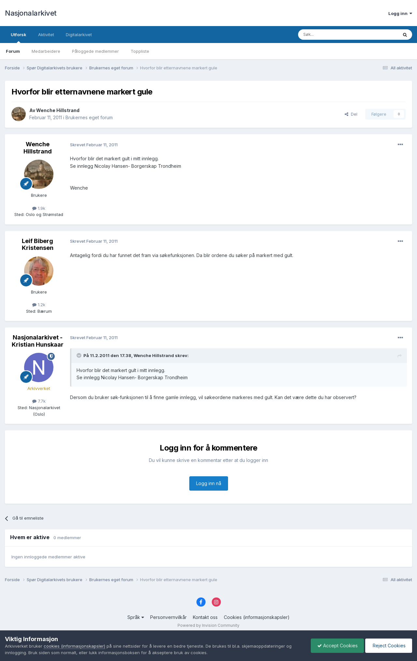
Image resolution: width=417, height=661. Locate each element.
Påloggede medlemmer (95, 51)
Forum (13, 51)
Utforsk (18, 37)
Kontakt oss (205, 617)
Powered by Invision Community (208, 625)
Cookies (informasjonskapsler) (257, 617)
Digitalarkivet (79, 34)
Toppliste (140, 51)
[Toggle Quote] (79, 355)
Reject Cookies (388, 645)
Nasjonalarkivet (31, 13)
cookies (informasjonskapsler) (74, 646)
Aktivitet (46, 34)
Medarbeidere (46, 51)
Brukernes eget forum (89, 117)
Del (351, 114)
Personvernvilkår (168, 617)
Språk (135, 617)
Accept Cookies (336, 645)
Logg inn (400, 13)
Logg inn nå (208, 483)
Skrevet (94, 144)
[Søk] (330, 34)
